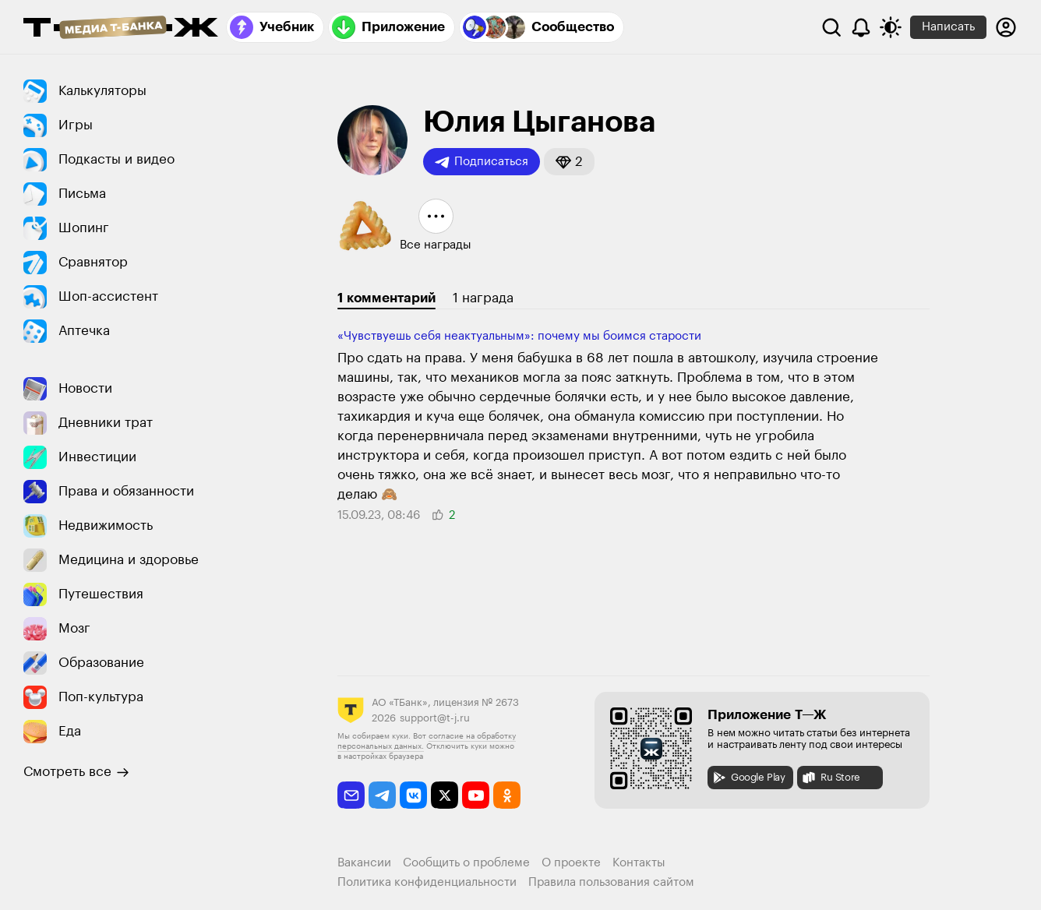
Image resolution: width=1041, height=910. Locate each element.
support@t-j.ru (435, 718)
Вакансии (364, 863)
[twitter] (444, 795)
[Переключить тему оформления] (890, 27)
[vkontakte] (413, 795)
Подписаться (481, 162)
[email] (351, 795)
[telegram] (382, 795)
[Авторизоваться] (1006, 27)
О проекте (571, 863)
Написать (948, 27)
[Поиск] (831, 27)
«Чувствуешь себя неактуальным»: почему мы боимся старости (519, 336)
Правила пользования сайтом (611, 882)
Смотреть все (76, 772)
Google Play (748, 777)
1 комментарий (386, 298)
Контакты (638, 863)
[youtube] (475, 795)
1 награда (483, 298)
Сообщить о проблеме (466, 863)
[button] (569, 161)
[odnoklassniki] (506, 795)
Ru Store (830, 777)
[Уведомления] (861, 27)
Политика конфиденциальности (427, 882)
